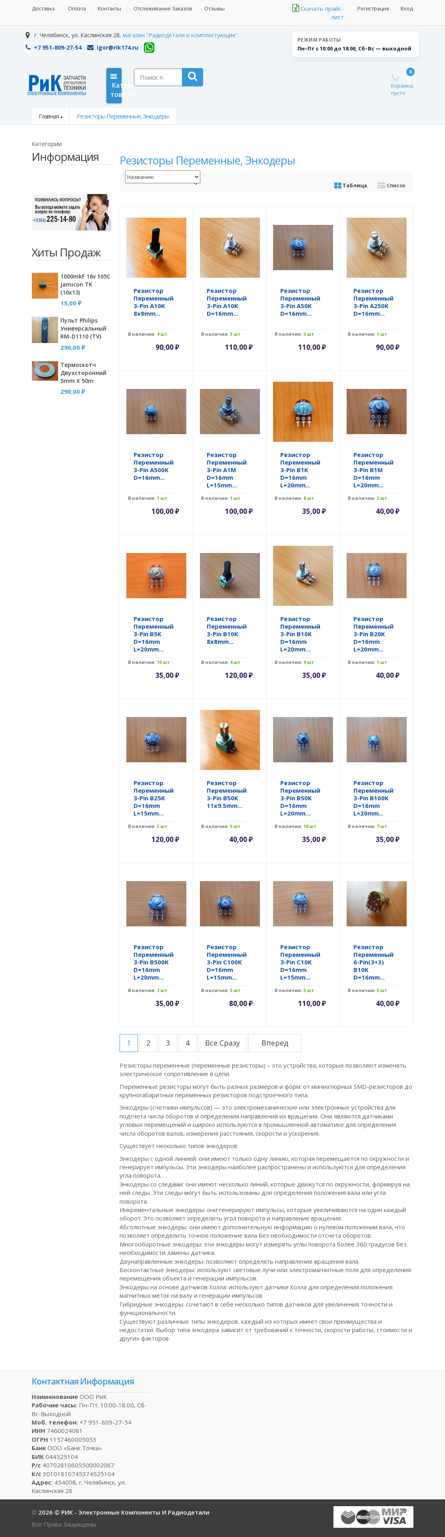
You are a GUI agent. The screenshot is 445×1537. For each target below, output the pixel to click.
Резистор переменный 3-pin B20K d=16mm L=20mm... (373, 634)
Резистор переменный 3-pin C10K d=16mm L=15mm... (300, 962)
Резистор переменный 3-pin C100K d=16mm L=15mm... (227, 962)
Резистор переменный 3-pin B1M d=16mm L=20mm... (373, 470)
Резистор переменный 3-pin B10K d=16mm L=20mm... (300, 634)
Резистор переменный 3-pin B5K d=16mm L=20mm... (154, 634)
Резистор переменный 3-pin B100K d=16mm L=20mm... (373, 798)
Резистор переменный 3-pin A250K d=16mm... (373, 302)
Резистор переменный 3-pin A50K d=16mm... (300, 302)
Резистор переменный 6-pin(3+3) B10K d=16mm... (373, 962)
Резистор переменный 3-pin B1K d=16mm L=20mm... (300, 470)
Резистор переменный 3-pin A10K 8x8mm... (154, 302)
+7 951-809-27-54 (54, 47)
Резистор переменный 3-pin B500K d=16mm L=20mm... (154, 962)
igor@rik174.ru (112, 47)
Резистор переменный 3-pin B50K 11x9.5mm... (227, 794)
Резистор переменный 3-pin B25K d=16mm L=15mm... (154, 798)
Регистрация (373, 9)
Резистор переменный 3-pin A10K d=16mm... (227, 302)
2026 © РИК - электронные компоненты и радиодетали (124, 1512)
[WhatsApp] (149, 47)
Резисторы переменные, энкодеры (123, 116)
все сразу (222, 1043)
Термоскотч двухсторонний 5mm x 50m (83, 373)
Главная (49, 116)
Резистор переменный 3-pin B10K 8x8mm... (227, 630)
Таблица (350, 185)
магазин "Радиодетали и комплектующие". (181, 35)
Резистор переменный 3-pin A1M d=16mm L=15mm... (227, 470)
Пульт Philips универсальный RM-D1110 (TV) (83, 328)
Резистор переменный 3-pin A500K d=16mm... (154, 466)
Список (391, 185)
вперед (274, 1043)
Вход (407, 9)
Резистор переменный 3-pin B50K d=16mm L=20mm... (300, 798)
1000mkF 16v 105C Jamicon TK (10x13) (85, 284)
